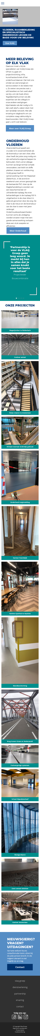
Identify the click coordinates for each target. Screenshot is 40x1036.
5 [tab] (23, 298)
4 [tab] (21, 298)
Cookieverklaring (20, 1032)
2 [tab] (18, 298)
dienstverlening (20, 987)
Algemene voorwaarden (20, 1028)
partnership (20, 993)
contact (20, 1006)
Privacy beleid (20, 1030)
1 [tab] (16, 298)
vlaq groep (20, 980)
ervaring (20, 1000)
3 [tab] (19, 298)
